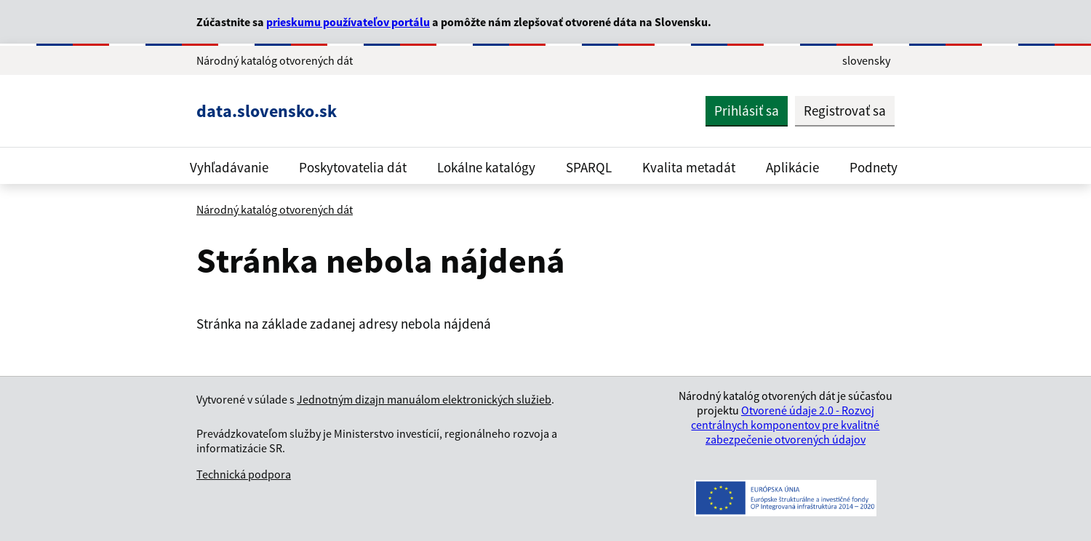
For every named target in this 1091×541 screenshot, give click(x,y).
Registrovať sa (845, 110)
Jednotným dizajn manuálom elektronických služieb (424, 399)
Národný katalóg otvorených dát (274, 209)
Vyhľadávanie (229, 167)
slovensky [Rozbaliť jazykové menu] (866, 60)
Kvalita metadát (688, 167)
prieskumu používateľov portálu (348, 22)
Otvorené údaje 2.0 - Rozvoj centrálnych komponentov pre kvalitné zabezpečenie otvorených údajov (785, 424)
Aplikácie (792, 167)
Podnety (874, 167)
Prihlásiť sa (746, 110)
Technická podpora (243, 474)
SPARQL (589, 167)
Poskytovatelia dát (353, 167)
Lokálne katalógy (486, 167)
